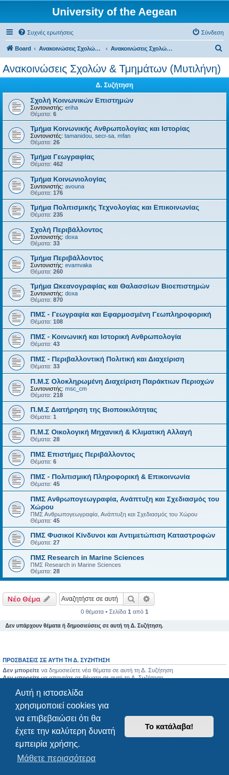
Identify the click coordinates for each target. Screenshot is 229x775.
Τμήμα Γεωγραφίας (62, 157)
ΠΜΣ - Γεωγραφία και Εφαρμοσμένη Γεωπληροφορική (120, 314)
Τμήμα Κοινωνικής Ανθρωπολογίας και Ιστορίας (110, 129)
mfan (124, 136)
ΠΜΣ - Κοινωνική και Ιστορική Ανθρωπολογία (105, 337)
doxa (71, 237)
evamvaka (78, 265)
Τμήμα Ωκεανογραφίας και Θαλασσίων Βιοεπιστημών (120, 286)
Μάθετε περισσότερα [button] (56, 758)
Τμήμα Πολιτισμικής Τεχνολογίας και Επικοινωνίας (114, 207)
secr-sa (104, 136)
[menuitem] (45, 32)
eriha (71, 107)
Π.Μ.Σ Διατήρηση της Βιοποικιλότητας (93, 410)
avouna (74, 186)
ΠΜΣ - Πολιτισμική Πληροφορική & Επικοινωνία (110, 477)
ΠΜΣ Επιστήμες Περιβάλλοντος (82, 454)
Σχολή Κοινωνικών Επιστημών (82, 100)
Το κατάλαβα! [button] (169, 726)
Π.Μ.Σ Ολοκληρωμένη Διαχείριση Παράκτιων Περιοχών (122, 381)
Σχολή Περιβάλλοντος (66, 230)
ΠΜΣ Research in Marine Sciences (87, 558)
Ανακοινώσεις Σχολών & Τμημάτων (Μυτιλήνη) (112, 69)
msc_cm (76, 388)
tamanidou (78, 136)
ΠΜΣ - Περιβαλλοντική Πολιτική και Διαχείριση (107, 359)
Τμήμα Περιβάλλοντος (66, 258)
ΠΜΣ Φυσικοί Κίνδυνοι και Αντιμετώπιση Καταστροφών (122, 535)
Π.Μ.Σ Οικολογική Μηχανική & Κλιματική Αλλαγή (111, 432)
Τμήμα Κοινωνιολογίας (68, 179)
